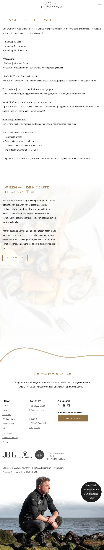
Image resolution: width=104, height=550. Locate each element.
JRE (3, 428)
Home (5, 405)
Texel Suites (7, 433)
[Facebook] (68, 405)
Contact (5, 442)
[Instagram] (64, 405)
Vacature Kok (8, 423)
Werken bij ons (8, 419)
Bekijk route (34, 427)
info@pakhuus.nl (36, 410)
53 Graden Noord (33, 472)
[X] (59, 405)
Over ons (6, 414)
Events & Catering (10, 437)
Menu (4, 410)
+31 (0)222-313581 (37, 406)
